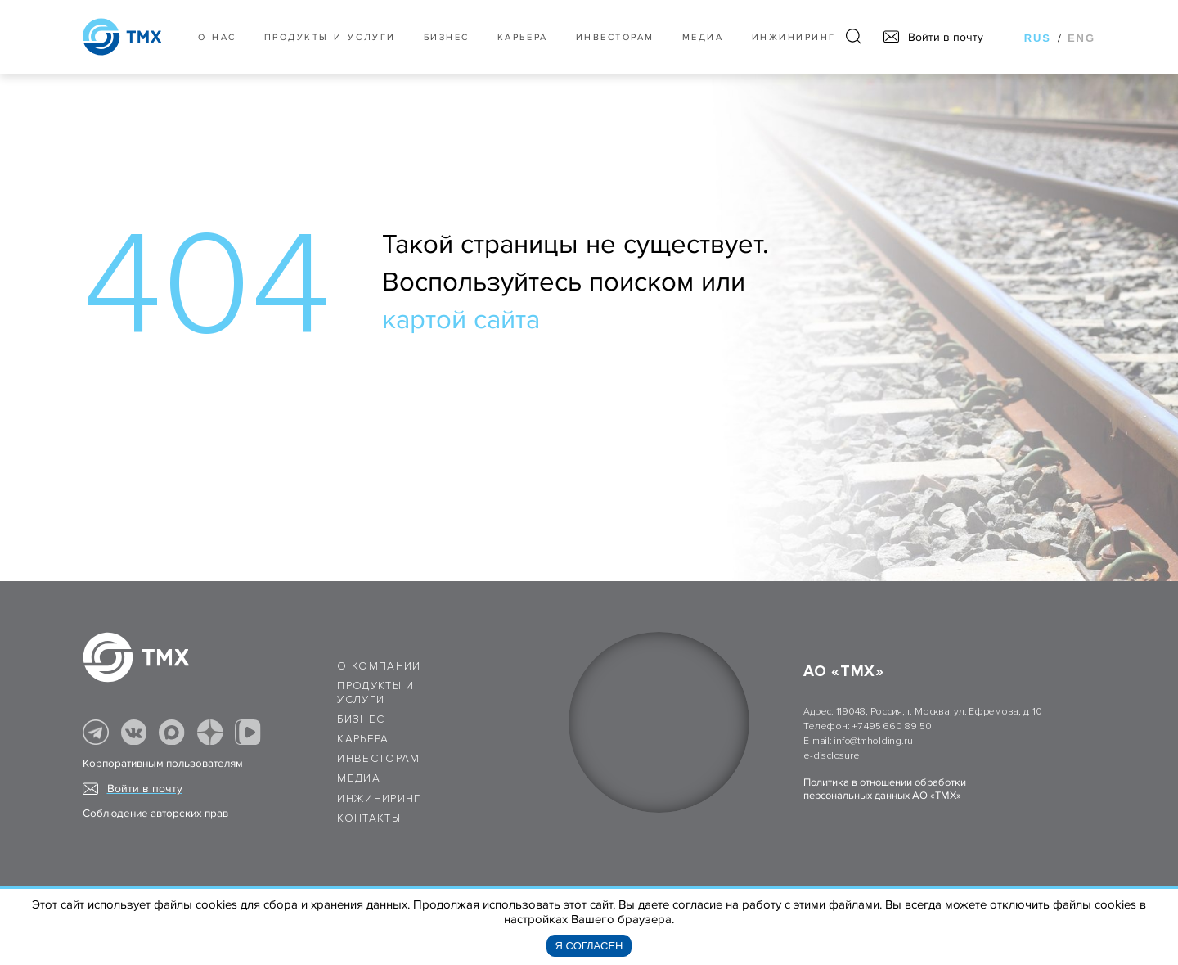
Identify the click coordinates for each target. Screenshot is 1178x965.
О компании (379, 666)
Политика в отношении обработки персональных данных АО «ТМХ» (884, 789)
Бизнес (360, 719)
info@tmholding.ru (873, 741)
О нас (217, 37)
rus (1037, 38)
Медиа (703, 37)
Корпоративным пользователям (163, 763)
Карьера (522, 37)
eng (1081, 38)
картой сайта (461, 320)
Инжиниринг (794, 37)
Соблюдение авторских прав (155, 813)
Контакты (369, 818)
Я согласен (589, 946)
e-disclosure (831, 756)
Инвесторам (615, 37)
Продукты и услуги (330, 37)
